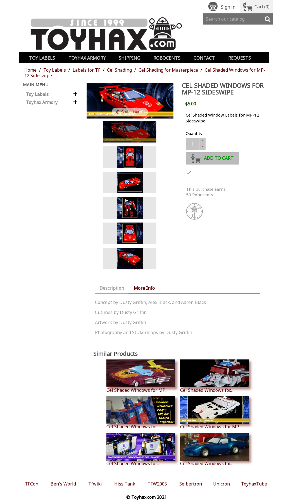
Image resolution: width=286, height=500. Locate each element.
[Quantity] (192, 144)
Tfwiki (95, 484)
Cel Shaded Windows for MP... (140, 376)
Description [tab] (111, 288)
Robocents (166, 58)
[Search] (238, 19)
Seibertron (190, 484)
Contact (204, 58)
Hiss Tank (124, 484)
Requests (239, 58)
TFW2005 (157, 484)
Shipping (129, 58)
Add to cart (212, 157)
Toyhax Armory (87, 58)
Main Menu (35, 84)
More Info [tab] (144, 288)
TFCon (31, 484)
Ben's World (63, 484)
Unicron (221, 484)
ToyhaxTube (254, 484)
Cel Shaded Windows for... (214, 376)
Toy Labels (42, 58)
